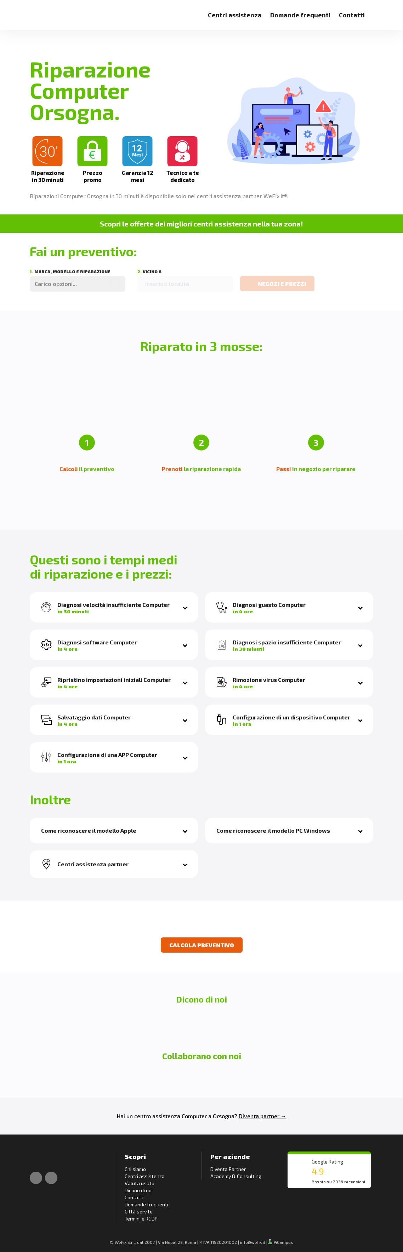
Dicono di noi (139, 1190)
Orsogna (223, 1116)
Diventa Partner (228, 1169)
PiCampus (281, 1242)
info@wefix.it (252, 1242)
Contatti (352, 15)
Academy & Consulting (235, 1176)
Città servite (139, 1211)
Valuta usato (139, 1183)
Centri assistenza (235, 15)
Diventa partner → (262, 1116)
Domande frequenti (300, 15)
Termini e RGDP (141, 1219)
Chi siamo (135, 1169)
